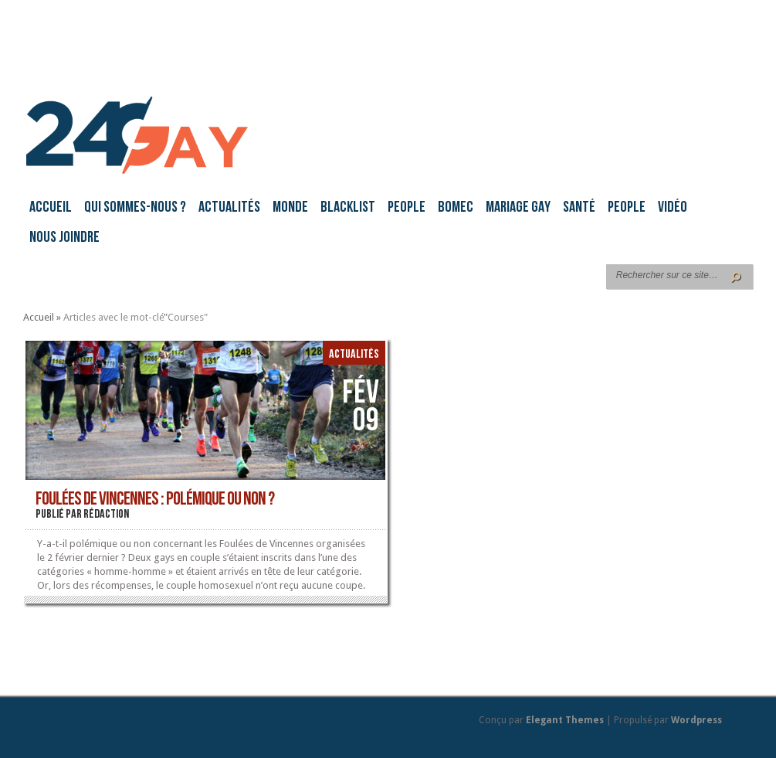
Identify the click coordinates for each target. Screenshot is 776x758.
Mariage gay (518, 208)
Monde (290, 208)
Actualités (229, 208)
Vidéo (672, 208)
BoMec (455, 208)
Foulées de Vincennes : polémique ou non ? (155, 500)
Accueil (50, 208)
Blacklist (347, 208)
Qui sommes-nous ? (135, 208)
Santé (579, 208)
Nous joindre (64, 238)
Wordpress (696, 720)
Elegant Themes (565, 720)
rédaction (106, 514)
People (406, 208)
